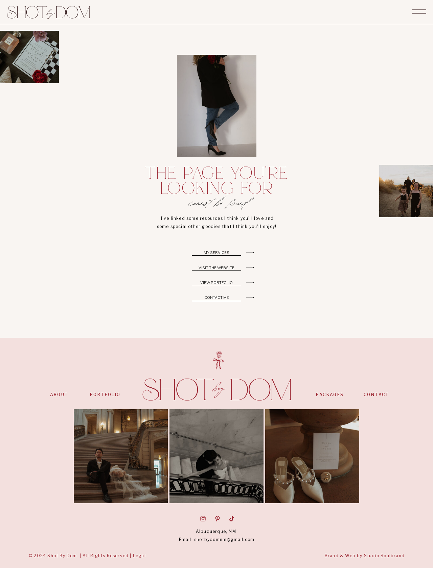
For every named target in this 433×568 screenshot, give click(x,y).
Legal (139, 555)
